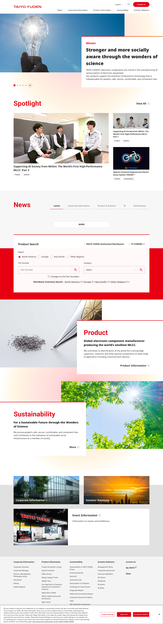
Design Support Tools (50, 577)
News (60, 10)
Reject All (123, 614)
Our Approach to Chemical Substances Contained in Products (52, 586)
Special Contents (48, 570)
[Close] (159, 614)
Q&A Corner (46, 602)
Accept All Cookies (141, 614)
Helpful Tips (46, 581)
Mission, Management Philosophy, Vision (22, 575)
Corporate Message (21, 570)
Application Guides (49, 593)
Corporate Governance (106, 570)
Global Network (19, 587)
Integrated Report (76, 590)
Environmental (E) (76, 573)
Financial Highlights (105, 574)
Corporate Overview (21, 567)
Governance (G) (75, 580)
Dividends (101, 581)
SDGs (72, 601)
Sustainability (122, 10)
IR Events (101, 584)
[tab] (14, 85)
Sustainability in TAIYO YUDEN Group (81, 568)
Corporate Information (78, 10)
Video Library (47, 574)
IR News (101, 588)
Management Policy (105, 567)
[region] (81, 614)
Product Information (102, 10)
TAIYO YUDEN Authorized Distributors (51, 597)
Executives (18, 580)
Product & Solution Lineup (51, 567)
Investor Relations (141, 10)
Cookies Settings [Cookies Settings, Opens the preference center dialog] (108, 614)
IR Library (101, 577)
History (16, 583)
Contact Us (141, 4)
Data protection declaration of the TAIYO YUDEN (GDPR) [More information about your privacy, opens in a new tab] (53, 622)
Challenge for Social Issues (80, 587)
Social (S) (73, 576)
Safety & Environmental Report (81, 594)
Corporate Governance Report (81, 597)
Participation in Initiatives (79, 583)
